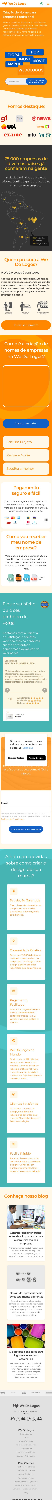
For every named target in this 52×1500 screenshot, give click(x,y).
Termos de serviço (26, 1478)
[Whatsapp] (42, 4)
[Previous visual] (7, 690)
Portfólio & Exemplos (26, 1470)
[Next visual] (44, 690)
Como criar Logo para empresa (26, 1489)
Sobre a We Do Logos (26, 1456)
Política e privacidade (26, 1452)
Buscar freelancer (26, 1474)
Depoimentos (26, 1448)
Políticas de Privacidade (12, 819)
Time (26, 1437)
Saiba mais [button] (27, 748)
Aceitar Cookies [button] (36, 758)
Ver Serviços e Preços (26, 1467)
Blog (26, 1492)
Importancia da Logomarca (26, 1481)
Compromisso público (26, 1445)
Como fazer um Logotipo (26, 1485)
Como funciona (26, 1441)
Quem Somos (26, 1434)
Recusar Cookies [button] (16, 758)
